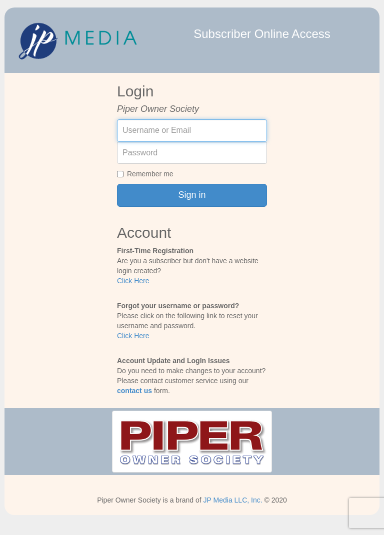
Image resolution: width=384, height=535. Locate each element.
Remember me (145, 174)
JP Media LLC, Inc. (233, 500)
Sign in (192, 195)
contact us (134, 391)
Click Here (133, 281)
